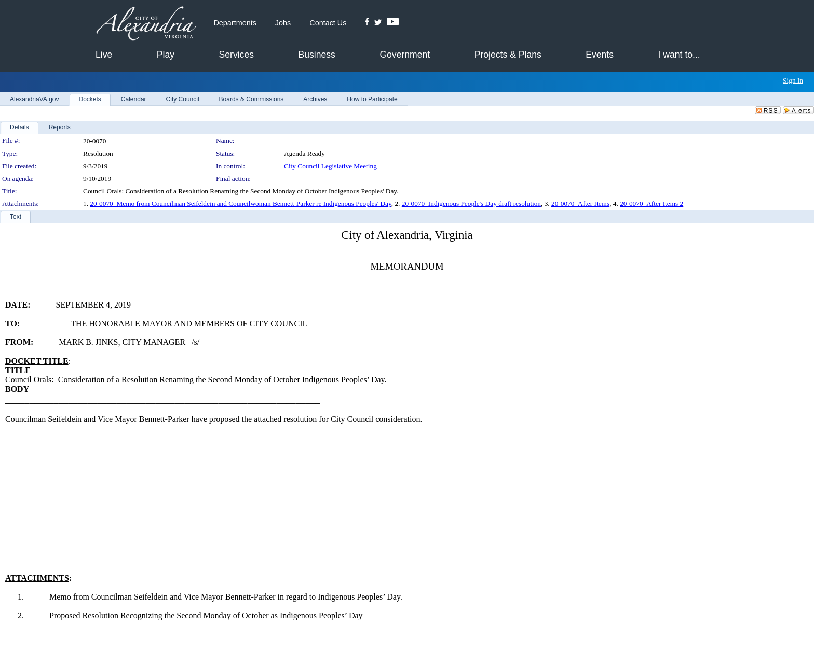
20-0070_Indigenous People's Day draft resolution (471, 203)
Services (236, 54)
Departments (234, 23)
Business (316, 54)
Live (104, 54)
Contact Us (327, 23)
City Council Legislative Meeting (330, 166)
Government (404, 54)
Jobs (283, 23)
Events (600, 54)
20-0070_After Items (580, 203)
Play (165, 54)
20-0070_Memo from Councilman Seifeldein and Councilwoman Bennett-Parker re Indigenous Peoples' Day (240, 203)
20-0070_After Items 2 (651, 203)
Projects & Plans (507, 54)
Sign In (793, 80)
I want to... (679, 54)
